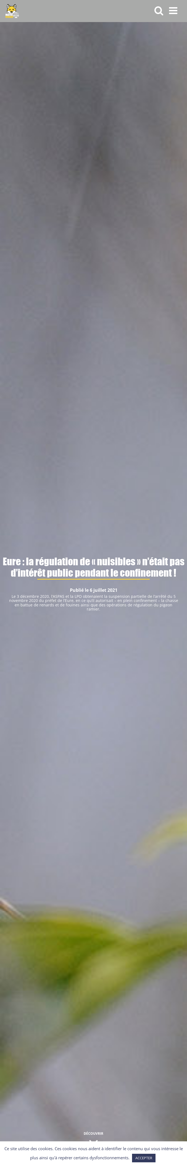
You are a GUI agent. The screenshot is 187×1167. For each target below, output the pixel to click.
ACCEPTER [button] (143, 1157)
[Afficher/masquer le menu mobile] (174, 10)
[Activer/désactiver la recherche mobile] (159, 10)
